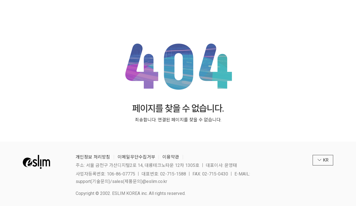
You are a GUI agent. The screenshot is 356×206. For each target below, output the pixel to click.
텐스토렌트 (199, 13)
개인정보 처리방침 (93, 157)
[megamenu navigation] (326, 13)
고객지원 (262, 13)
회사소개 (91, 13)
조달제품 (166, 13)
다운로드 (232, 13)
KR (312, 13)
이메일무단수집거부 (136, 157)
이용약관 (170, 157)
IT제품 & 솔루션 (129, 13)
